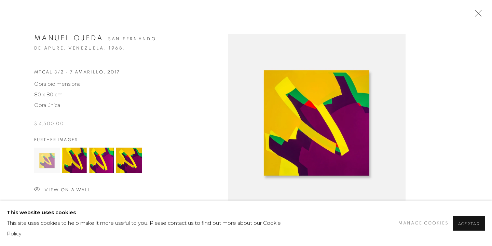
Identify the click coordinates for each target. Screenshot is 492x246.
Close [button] (477, 15)
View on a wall (62, 190)
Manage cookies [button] (423, 223)
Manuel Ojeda (68, 38)
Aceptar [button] (469, 223)
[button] (47, 160)
